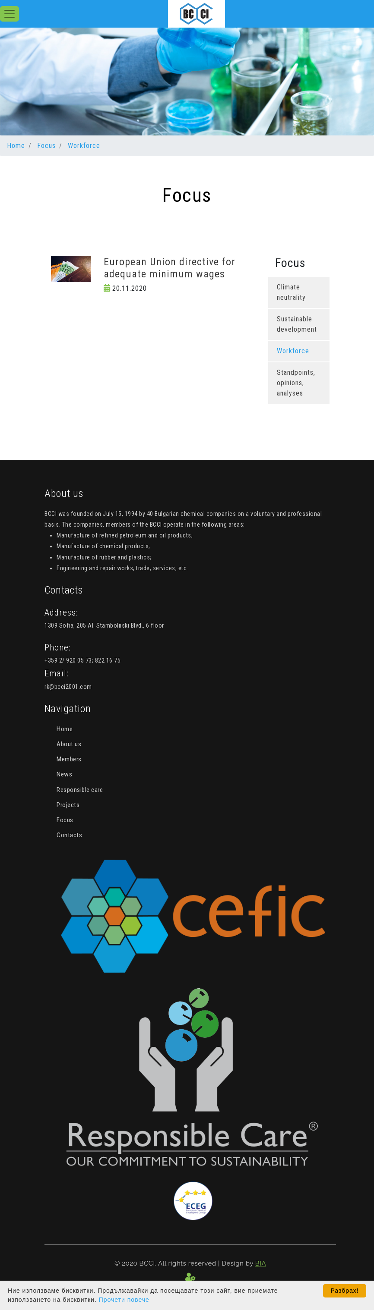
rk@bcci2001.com (68, 686)
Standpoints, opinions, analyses (296, 382)
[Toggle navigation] (9, 14)
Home (16, 145)
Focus (46, 145)
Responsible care (80, 790)
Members (69, 759)
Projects (68, 805)
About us (69, 744)
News (64, 774)
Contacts (69, 835)
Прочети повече (124, 1299)
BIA (260, 1263)
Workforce (84, 145)
